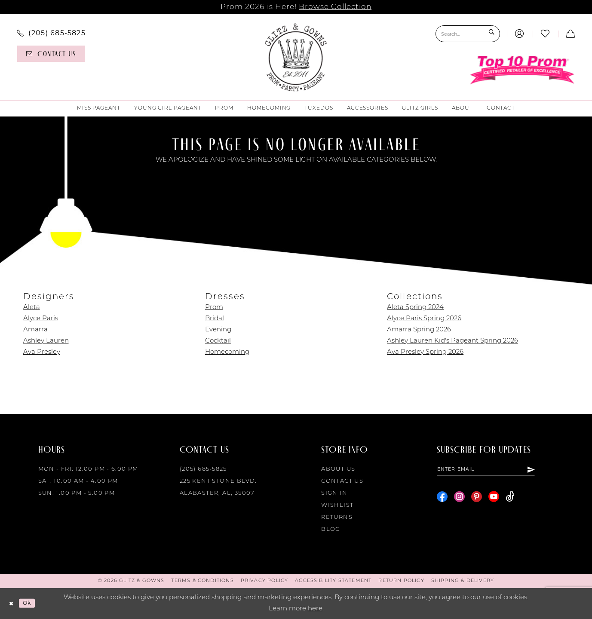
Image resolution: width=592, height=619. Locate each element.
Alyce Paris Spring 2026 (424, 319)
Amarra (35, 330)
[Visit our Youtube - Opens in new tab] (493, 499)
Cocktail (218, 341)
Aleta (31, 307)
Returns (337, 517)
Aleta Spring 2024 (415, 307)
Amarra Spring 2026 (419, 330)
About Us (338, 469)
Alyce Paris (40, 319)
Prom (214, 307)
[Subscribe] (551, 470)
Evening (218, 330)
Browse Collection (335, 7)
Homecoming (227, 352)
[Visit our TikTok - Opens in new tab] (510, 499)
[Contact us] (51, 54)
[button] (519, 33)
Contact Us (342, 481)
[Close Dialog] (12, 603)
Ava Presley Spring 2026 (425, 352)
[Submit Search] (491, 33)
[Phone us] (51, 32)
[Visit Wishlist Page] (545, 33)
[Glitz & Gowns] (296, 57)
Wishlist (337, 505)
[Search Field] (468, 33)
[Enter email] (496, 470)
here (315, 609)
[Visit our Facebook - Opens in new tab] (442, 499)
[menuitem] (51, 32)
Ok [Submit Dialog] (32, 603)
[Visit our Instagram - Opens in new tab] (459, 499)
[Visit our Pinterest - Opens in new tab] (476, 499)
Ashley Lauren (46, 341)
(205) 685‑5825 (203, 469)
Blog (330, 529)
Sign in (334, 493)
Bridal (214, 319)
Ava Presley (41, 352)
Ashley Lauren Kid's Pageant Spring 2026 (452, 341)
